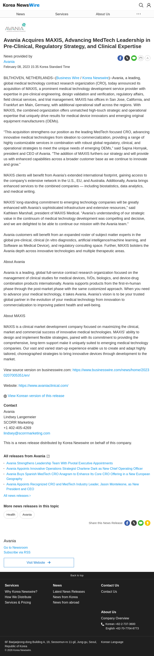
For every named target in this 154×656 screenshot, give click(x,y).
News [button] (20, 14)
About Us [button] (103, 14)
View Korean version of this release (34, 396)
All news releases (17, 495)
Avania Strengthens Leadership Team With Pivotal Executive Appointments (59, 463)
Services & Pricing (18, 602)
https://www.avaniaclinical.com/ (43, 386)
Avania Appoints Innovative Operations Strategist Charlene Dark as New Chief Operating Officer (74, 468)
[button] (141, 5)
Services (12, 585)
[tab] (29, 585)
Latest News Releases (69, 591)
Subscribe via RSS (17, 552)
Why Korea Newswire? (21, 591)
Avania (9, 62)
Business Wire (67, 78)
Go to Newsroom (16, 547)
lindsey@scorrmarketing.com (27, 433)
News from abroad (66, 602)
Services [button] (61, 14)
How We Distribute (18, 597)
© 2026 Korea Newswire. (18, 650)
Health (11, 514)
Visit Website (39, 562)
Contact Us (110, 585)
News (57, 585)
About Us (108, 612)
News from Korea (65, 597)
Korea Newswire (95, 78)
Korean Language (112, 642)
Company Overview (115, 618)
